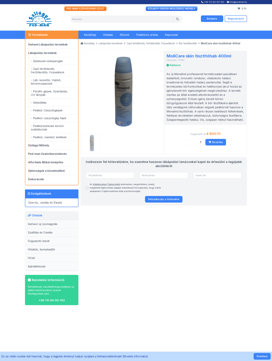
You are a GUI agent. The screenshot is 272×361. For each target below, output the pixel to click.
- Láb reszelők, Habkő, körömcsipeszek (46, 81)
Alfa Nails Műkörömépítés (45, 162)
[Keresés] (177, 19)
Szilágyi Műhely (38, 145)
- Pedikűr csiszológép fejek (48, 118)
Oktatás (108, 34)
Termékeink (38, 34)
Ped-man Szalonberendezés (47, 154)
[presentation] (215, 188)
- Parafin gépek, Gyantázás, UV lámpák (49, 93)
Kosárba (216, 142)
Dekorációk (36, 179)
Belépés (212, 18)
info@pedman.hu (237, 2)
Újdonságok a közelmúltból (46, 170)
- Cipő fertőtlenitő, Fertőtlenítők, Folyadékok (47, 70)
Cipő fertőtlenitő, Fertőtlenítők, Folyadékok (151, 43)
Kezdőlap (90, 34)
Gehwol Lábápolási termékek (48, 44)
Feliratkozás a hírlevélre (164, 199)
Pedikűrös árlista (147, 34)
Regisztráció (236, 18)
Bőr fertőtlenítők (188, 43)
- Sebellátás (38, 102)
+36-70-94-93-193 (212, 2)
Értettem (262, 356)
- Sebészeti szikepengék (47, 61)
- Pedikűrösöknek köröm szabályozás (47, 127)
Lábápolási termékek (42, 53)
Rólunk (124, 34)
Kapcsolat (171, 34)
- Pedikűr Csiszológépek (47, 110)
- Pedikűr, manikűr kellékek (49, 137)
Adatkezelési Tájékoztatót (106, 184)
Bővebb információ (135, 356)
